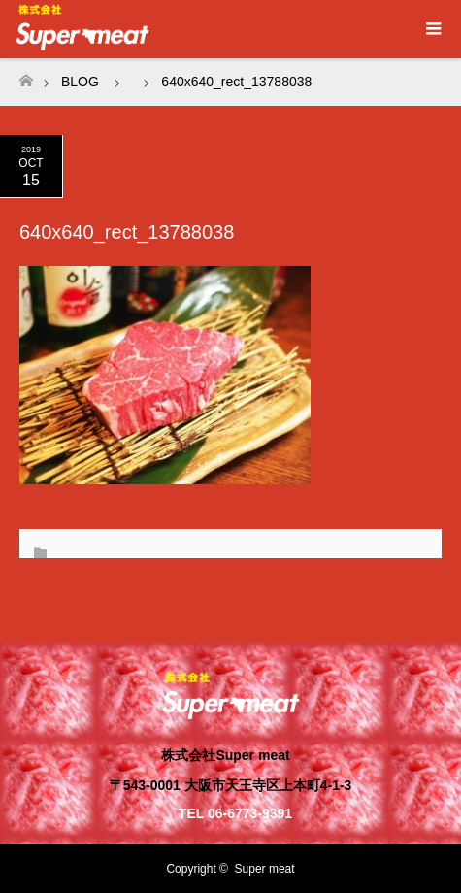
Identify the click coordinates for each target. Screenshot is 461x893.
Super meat (265, 869)
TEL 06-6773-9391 (235, 813)
